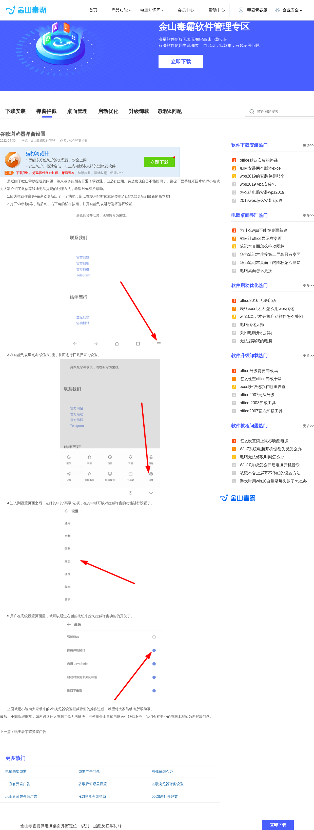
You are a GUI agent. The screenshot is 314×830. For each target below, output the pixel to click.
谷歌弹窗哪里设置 (92, 784)
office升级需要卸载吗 (259, 371)
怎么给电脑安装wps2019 (262, 192)
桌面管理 (77, 111)
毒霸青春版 (252, 10)
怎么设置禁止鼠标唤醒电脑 (264, 441)
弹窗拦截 (46, 111)
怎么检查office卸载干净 (261, 379)
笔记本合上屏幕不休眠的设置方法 (270, 473)
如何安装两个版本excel (261, 168)
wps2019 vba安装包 (258, 184)
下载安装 (15, 111)
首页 (93, 10)
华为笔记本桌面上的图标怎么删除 (270, 262)
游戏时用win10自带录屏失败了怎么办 (273, 481)
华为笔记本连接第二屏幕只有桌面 (270, 254)
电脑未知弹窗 (16, 771)
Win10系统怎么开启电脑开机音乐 (270, 465)
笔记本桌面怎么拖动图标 (262, 246)
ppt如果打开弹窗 (165, 796)
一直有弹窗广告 (17, 784)
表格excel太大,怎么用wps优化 (267, 308)
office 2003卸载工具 (258, 403)
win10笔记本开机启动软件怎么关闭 (271, 316)
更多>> (308, 145)
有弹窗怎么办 (162, 771)
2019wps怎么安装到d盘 (261, 200)
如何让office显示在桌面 (261, 238)
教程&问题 (170, 111)
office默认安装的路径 (259, 160)
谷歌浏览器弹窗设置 (168, 784)
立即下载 (181, 61)
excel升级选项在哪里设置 (263, 386)
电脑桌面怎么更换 (256, 270)
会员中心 (186, 10)
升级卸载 (139, 111)
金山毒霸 (237, 497)
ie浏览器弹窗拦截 (92, 796)
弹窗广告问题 (89, 771)
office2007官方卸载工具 (261, 411)
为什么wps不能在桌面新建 (263, 230)
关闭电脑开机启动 (256, 333)
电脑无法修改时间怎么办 (262, 457)
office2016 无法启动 (258, 300)
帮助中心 (217, 10)
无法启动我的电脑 (256, 341)
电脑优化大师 (252, 324)
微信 (24, 181)
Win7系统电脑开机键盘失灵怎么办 (271, 449)
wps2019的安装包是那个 (262, 176)
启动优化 (108, 111)
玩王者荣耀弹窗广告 (30, 732)
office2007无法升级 (257, 395)
